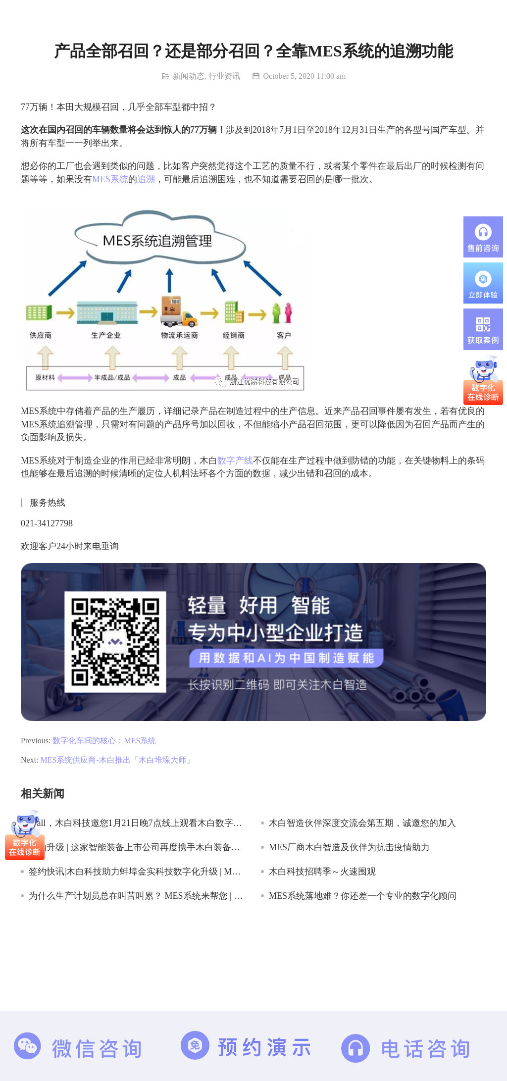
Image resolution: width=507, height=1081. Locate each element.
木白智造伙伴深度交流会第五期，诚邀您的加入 (362, 823)
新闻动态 (188, 76)
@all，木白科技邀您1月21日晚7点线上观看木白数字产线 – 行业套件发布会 (137, 823)
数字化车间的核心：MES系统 (104, 740)
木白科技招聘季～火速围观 (322, 871)
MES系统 (110, 179)
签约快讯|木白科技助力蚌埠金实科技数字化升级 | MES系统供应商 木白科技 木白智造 (137, 871)
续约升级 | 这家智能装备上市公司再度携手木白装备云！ (137, 847)
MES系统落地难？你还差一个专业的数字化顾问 (362, 896)
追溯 (146, 179)
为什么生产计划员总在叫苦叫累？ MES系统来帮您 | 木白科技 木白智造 (137, 896)
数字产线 (235, 460)
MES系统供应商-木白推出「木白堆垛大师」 (117, 760)
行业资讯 (224, 76)
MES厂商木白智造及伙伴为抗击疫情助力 (349, 847)
